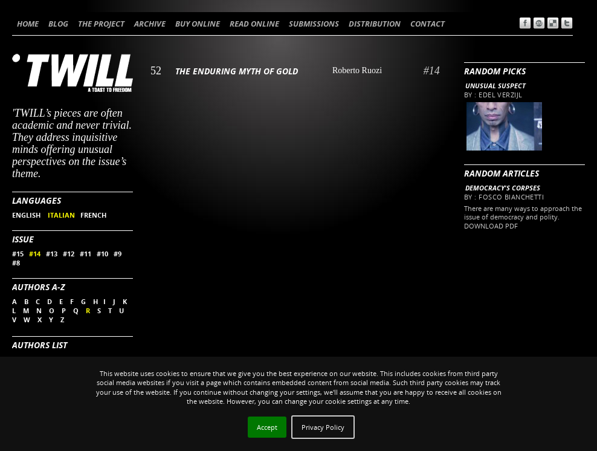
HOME (28, 23)
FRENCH (93, 214)
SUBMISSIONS (314, 23)
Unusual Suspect (495, 85)
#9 (117, 253)
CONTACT (427, 23)
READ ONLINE (254, 23)
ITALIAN (61, 214)
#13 (51, 253)
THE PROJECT (101, 23)
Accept (267, 427)
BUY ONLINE (197, 23)
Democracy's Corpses (502, 187)
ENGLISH (27, 214)
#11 (85, 253)
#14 (34, 253)
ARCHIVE (150, 23)
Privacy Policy (323, 427)
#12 (68, 253)
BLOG (58, 23)
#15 (18, 253)
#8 (16, 262)
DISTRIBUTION (375, 23)
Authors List (39, 345)
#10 (102, 253)
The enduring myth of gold (236, 71)
